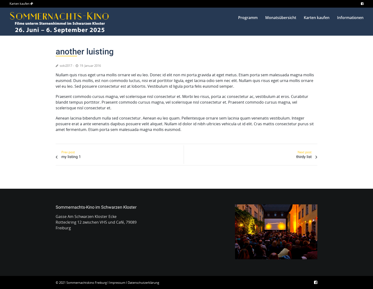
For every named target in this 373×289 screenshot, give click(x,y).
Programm (248, 17)
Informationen (350, 17)
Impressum (117, 282)
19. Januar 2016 (90, 65)
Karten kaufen (19, 3)
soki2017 (66, 65)
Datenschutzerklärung (143, 282)
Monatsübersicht (280, 17)
